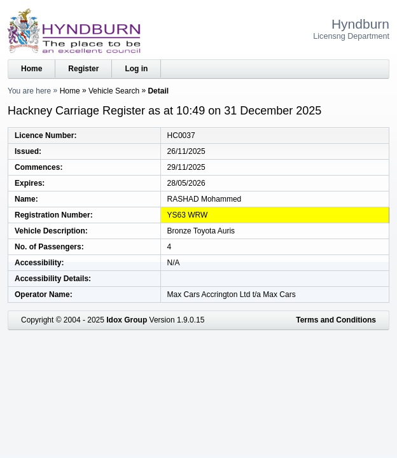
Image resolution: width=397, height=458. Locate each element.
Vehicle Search (113, 91)
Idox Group (126, 320)
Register (83, 68)
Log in (136, 68)
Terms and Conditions (336, 320)
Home (31, 68)
